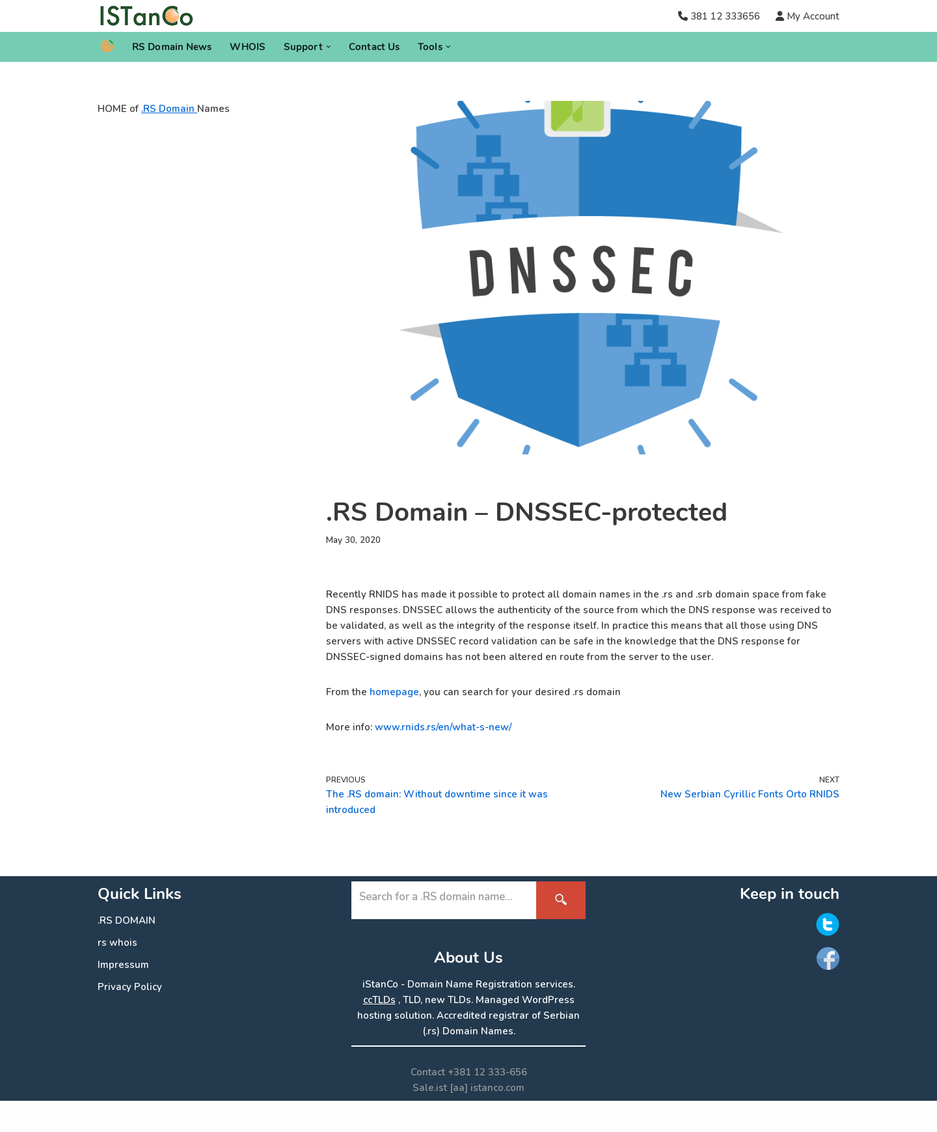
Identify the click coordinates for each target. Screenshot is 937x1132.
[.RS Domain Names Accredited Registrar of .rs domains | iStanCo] (151, 16)
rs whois (117, 942)
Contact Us (374, 46)
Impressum (123, 964)
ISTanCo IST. (237, 1116)
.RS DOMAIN (127, 920)
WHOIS (247, 46)
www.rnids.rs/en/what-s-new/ (443, 727)
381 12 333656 (725, 16)
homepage (394, 691)
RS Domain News (171, 46)
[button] (328, 46)
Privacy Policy (130, 986)
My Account (811, 16)
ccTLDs (379, 999)
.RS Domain (169, 108)
